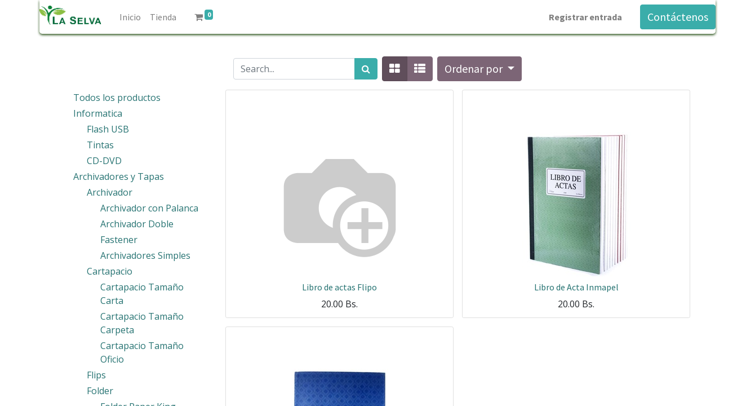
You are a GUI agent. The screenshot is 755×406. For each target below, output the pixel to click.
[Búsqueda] (366, 69)
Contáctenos (677, 17)
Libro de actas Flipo (339, 287)
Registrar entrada (585, 17)
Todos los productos (117, 97)
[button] (479, 68)
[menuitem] (130, 17)
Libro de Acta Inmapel (576, 287)
